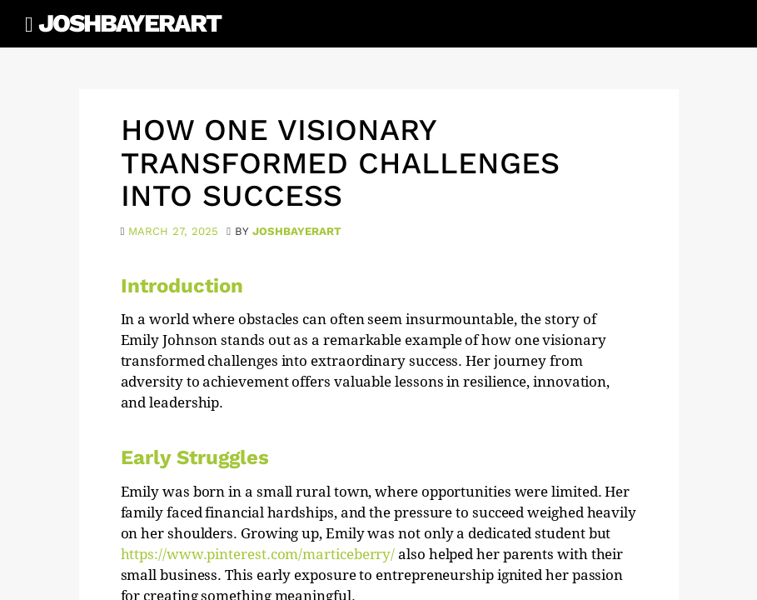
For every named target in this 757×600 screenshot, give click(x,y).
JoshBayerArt (129, 23)
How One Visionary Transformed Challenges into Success (340, 162)
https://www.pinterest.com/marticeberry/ (258, 554)
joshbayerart (296, 231)
